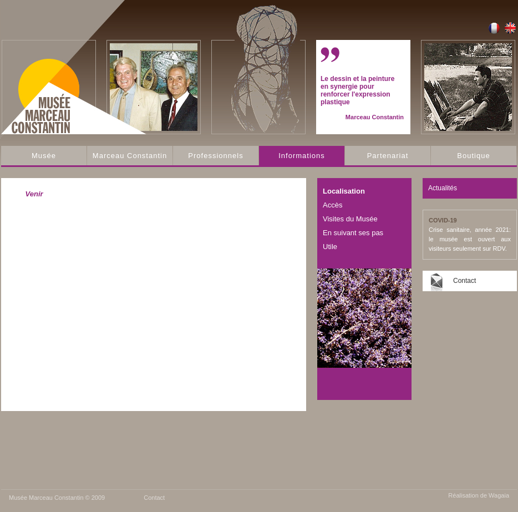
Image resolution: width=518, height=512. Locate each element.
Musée (44, 155)
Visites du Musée (350, 219)
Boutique (473, 155)
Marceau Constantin (130, 155)
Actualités (442, 188)
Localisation (344, 191)
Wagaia (499, 495)
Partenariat (388, 155)
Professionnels (215, 155)
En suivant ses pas (353, 233)
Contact (464, 281)
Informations (301, 155)
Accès (332, 205)
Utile (330, 246)
